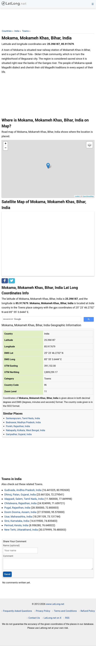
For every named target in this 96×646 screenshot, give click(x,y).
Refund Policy (88, 611)
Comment (8, 556)
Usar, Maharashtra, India (18, 516)
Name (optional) (11, 545)
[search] (40, 319)
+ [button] (5, 144)
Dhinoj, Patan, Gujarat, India (20, 494)
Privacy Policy (43, 611)
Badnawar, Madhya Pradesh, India (23, 422)
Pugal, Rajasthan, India (17, 507)
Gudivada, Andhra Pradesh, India (23, 490)
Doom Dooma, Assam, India (20, 512)
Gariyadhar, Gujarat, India (19, 434)
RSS (67, 617)
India (16, 31)
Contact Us (34, 617)
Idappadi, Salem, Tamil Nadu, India (24, 498)
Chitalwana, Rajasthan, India (20, 503)
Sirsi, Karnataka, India (16, 520)
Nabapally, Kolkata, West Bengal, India (25, 430)
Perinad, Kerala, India (16, 525)
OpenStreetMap (88, 196)
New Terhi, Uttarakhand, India (21, 529)
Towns (25, 31)
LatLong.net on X (52, 617)
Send (7, 574)
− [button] (5, 148)
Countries (7, 31)
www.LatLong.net (55, 604)
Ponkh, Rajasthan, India (18, 426)
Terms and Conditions (65, 611)
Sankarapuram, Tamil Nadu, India (23, 418)
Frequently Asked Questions (17, 611)
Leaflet (77, 196)
